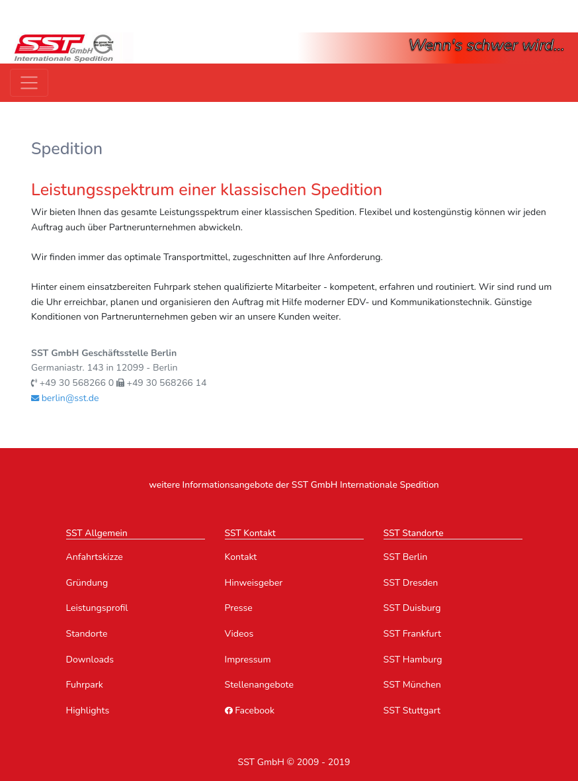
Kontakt (241, 557)
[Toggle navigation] (29, 83)
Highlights (88, 710)
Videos (239, 633)
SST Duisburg (412, 608)
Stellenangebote (259, 684)
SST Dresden (411, 582)
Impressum (248, 659)
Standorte (87, 633)
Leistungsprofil (97, 608)
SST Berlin (406, 557)
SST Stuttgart (412, 710)
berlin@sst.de (65, 398)
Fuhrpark (84, 684)
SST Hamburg (413, 659)
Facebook (249, 710)
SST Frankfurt (412, 633)
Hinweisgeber (254, 582)
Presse (239, 608)
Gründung (87, 582)
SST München (412, 684)
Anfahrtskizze (94, 557)
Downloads (90, 659)
